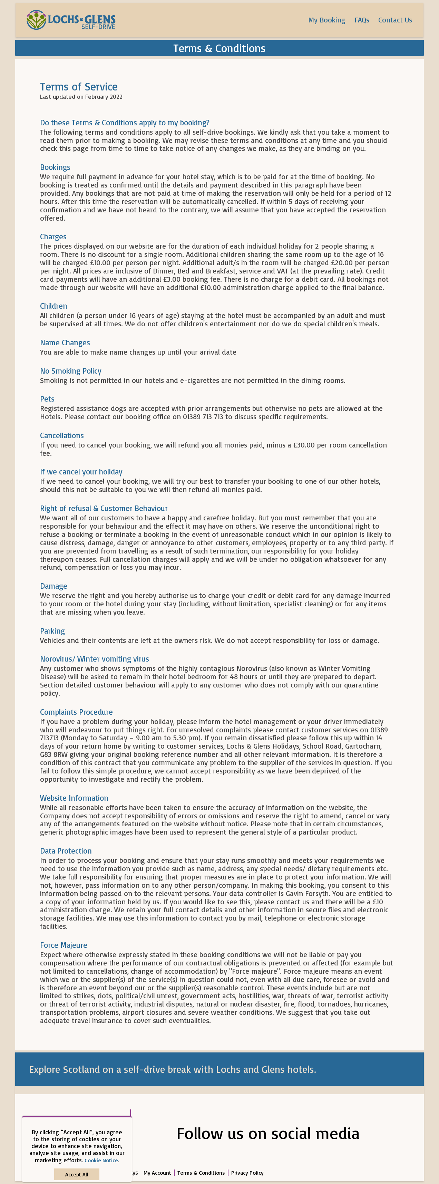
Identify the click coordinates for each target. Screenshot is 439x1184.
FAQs (361, 19)
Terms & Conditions (201, 1172)
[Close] (76, 1174)
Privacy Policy (247, 1172)
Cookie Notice (101, 1160)
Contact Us (395, 19)
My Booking (327, 19)
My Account (157, 1172)
